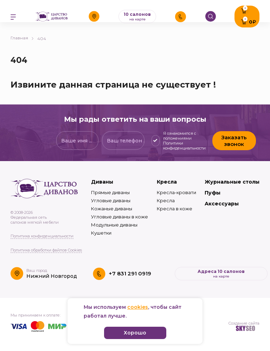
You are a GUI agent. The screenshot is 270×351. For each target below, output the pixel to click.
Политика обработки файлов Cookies (46, 250)
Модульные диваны (114, 225)
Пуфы (212, 193)
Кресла (167, 182)
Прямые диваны (110, 192)
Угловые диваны (110, 200)
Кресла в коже (174, 208)
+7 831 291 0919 (130, 273)
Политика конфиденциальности (42, 236)
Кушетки (101, 233)
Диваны (102, 182)
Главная (22, 37)
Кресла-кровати (176, 192)
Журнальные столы (232, 182)
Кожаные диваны (111, 208)
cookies (137, 307)
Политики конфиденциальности (184, 146)
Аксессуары (222, 203)
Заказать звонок (234, 140)
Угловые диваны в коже (119, 216)
